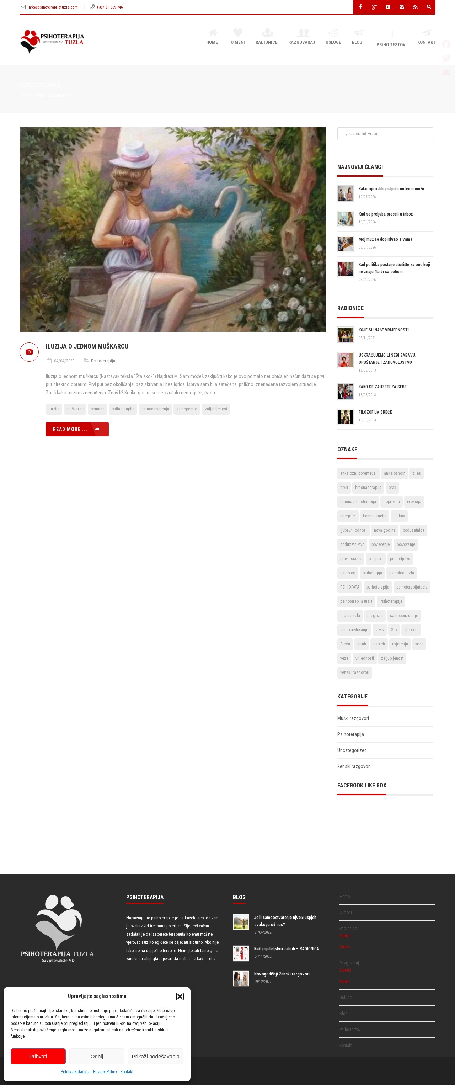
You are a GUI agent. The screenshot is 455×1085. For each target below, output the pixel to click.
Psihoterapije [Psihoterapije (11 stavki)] (391, 601)
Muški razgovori (353, 718)
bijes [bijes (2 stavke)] (416, 473)
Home (213, 37)
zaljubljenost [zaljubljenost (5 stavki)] (392, 658)
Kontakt (127, 1071)
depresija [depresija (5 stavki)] (391, 501)
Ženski (345, 970)
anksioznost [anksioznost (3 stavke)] (394, 473)
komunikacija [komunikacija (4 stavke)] (374, 516)
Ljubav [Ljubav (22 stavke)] (399, 516)
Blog (359, 37)
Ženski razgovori (354, 766)
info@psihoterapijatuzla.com (53, 7)
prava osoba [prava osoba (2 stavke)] (351, 558)
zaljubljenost (216, 408)
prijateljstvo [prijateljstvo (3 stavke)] (400, 558)
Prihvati (38, 1056)
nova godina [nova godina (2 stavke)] (385, 530)
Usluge (333, 37)
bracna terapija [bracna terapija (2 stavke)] (368, 487)
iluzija (54, 408)
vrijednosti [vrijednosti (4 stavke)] (364, 658)
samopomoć (187, 408)
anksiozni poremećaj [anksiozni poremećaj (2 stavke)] (358, 473)
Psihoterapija (103, 360)
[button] (179, 996)
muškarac (75, 408)
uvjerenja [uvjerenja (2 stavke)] (400, 644)
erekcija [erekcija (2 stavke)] (414, 501)
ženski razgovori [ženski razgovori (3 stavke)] (354, 672)
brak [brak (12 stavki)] (392, 487)
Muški (344, 981)
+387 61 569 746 (110, 7)
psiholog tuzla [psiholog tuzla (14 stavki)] (401, 572)
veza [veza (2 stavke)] (419, 644)
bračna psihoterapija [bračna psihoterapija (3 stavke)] (358, 501)
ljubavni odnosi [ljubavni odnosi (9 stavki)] (353, 530)
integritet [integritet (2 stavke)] (348, 516)
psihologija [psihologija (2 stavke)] (372, 572)
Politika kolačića (75, 1071)
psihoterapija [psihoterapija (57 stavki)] (377, 587)
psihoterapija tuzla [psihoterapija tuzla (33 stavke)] (356, 601)
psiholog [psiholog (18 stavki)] (347, 572)
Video (344, 947)
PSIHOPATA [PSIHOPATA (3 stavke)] (349, 587)
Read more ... (70, 429)
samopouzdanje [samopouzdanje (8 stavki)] (404, 615)
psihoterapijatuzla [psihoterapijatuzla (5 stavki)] (412, 587)
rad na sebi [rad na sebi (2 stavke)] (350, 615)
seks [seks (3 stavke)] (379, 629)
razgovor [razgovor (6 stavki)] (375, 615)
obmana (98, 408)
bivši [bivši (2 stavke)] (344, 487)
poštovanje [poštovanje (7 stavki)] (406, 544)
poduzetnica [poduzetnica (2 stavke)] (413, 530)
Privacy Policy (105, 1071)
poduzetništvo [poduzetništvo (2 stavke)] (352, 544)
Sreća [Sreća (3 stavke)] (345, 644)
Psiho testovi (391, 38)
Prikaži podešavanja (156, 1056)
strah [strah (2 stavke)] (361, 644)
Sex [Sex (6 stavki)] (394, 629)
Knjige (344, 935)
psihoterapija (123, 408)
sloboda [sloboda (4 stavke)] (411, 629)
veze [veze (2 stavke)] (344, 658)
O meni (238, 37)
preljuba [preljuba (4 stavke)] (376, 558)
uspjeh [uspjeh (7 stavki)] (379, 644)
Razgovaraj (301, 37)
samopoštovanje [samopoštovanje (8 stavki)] (354, 629)
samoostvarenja (155, 408)
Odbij (97, 1056)
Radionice (267, 37)
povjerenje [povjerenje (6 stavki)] (380, 544)
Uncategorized (352, 750)
